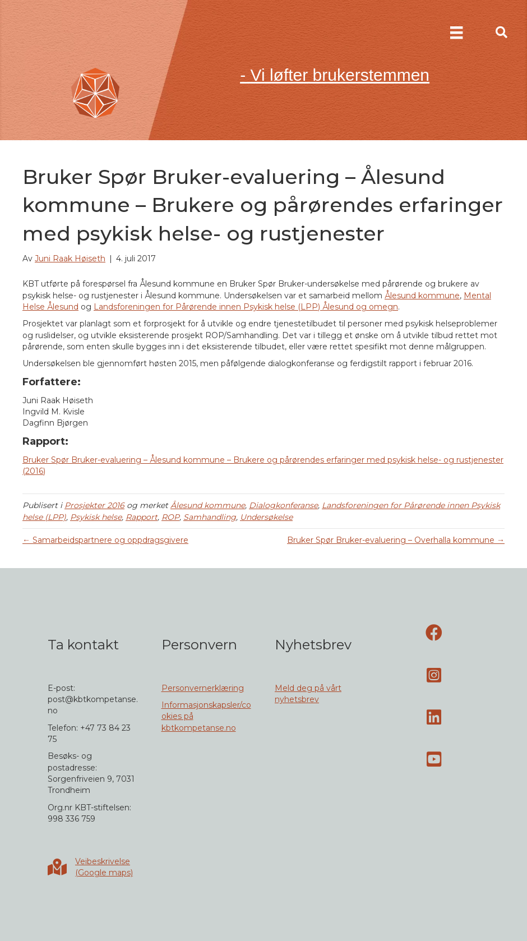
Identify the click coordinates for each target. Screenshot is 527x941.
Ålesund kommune (422, 295)
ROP (170, 517)
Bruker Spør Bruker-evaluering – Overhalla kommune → (396, 540)
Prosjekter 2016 (94, 505)
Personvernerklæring (202, 688)
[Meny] (456, 33)
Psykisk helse (96, 517)
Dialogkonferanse (283, 505)
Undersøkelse (266, 517)
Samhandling (209, 517)
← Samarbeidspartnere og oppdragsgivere (105, 540)
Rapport (142, 517)
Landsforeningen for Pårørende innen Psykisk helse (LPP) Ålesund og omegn (246, 307)
